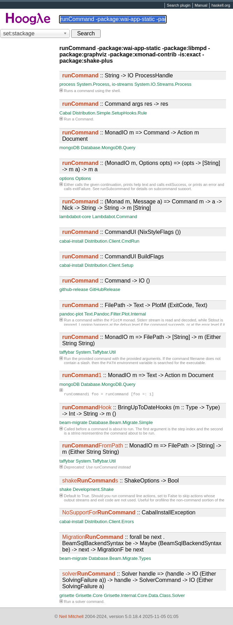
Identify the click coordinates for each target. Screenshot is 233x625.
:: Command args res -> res (115, 104)
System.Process (93, 84)
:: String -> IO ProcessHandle (117, 75)
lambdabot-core (75, 216)
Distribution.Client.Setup (109, 265)
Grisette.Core (88, 595)
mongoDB (69, 147)
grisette (66, 595)
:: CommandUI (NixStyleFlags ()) (121, 232)
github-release (73, 289)
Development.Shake (93, 489)
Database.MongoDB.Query (108, 147)
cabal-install (71, 241)
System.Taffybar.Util (96, 352)
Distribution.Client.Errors (109, 521)
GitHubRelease (104, 289)
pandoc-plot (71, 314)
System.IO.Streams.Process (162, 84)
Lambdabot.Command (114, 216)
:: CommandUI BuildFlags (113, 256)
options (66, 178)
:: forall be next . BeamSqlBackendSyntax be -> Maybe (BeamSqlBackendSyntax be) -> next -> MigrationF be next (141, 543)
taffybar (66, 352)
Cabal (65, 113)
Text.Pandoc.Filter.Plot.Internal (115, 314)
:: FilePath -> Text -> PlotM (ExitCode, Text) (134, 305)
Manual (201, 6)
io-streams (122, 84)
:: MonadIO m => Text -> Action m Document (137, 375)
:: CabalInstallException (128, 512)
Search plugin (179, 6)
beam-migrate (73, 422)
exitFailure (81, 189)
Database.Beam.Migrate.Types (120, 558)
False (172, 496)
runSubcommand (115, 189)
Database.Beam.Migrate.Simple (121, 422)
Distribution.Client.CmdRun (112, 241)
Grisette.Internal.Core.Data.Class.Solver (144, 595)
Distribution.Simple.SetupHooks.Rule (110, 113)
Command (84, 119)
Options (83, 178)
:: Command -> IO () (106, 281)
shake (65, 489)
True (85, 496)
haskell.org (220, 6)
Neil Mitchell (71, 616)
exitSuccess (176, 184)
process (67, 84)
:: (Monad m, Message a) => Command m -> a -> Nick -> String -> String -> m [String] (142, 205)
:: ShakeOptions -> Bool (120, 481)
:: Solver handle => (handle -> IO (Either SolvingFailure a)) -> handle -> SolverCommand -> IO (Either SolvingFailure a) (139, 580)
